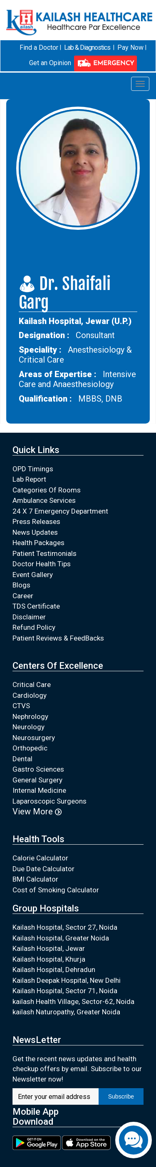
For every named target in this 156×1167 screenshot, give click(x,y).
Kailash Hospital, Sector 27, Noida (64, 927)
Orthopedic (29, 748)
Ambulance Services (44, 500)
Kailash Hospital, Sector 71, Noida (64, 991)
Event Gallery (32, 574)
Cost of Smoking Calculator (55, 889)
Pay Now (130, 47)
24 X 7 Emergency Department (60, 511)
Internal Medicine (39, 790)
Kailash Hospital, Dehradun (53, 969)
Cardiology (29, 695)
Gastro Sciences (38, 769)
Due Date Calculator (43, 868)
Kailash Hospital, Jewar (48, 948)
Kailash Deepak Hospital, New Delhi (66, 980)
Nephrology (30, 716)
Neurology (28, 727)
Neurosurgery (33, 737)
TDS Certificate (36, 606)
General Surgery (37, 779)
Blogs (21, 585)
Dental (22, 758)
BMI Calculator (35, 879)
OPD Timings (32, 468)
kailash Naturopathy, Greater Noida (66, 1012)
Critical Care (31, 684)
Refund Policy (33, 627)
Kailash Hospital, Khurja (48, 959)
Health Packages (38, 542)
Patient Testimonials (44, 553)
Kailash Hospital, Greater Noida (60, 937)
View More (37, 811)
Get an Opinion (50, 63)
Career (22, 595)
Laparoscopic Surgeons (49, 801)
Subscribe (121, 1096)
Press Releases (36, 521)
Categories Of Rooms (46, 489)
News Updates (35, 532)
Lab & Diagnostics (87, 47)
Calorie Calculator (40, 858)
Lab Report (29, 479)
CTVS (21, 706)
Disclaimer (29, 616)
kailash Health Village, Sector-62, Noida (73, 1001)
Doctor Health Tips (41, 564)
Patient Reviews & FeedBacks (58, 637)
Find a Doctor (39, 47)
